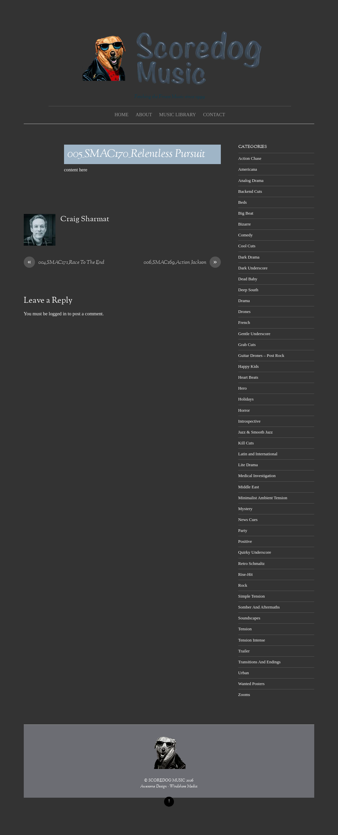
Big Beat (246, 213)
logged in (57, 313)
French (244, 322)
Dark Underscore (253, 267)
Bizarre (244, 224)
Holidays (246, 399)
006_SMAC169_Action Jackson (182, 262)
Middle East (248, 486)
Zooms (244, 694)
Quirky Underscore (254, 552)
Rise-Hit (245, 574)
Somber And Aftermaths (259, 607)
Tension (245, 628)
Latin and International (258, 453)
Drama (244, 300)
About (144, 114)
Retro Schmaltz (251, 563)
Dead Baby (247, 278)
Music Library (177, 114)
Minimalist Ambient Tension (262, 497)
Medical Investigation (257, 475)
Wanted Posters (251, 683)
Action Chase (249, 158)
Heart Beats (248, 377)
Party (242, 530)
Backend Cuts (250, 191)
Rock (242, 585)
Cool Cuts (246, 245)
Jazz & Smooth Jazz (255, 432)
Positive (245, 541)
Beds (242, 202)
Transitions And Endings (259, 661)
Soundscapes (249, 617)
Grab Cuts (247, 344)
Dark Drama (248, 257)
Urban (243, 672)
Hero (242, 388)
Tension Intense (251, 640)
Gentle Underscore (254, 333)
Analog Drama (251, 180)
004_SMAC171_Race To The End (64, 262)
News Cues (248, 519)
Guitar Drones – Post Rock (261, 355)
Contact (214, 114)
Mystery (245, 508)
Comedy (245, 234)
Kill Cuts (246, 442)
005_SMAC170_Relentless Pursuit (136, 154)
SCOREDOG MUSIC (167, 780)
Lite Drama (248, 464)
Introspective (249, 421)
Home (121, 114)
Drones (244, 311)
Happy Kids (248, 366)
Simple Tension (251, 596)
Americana (247, 169)
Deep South (248, 289)
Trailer (244, 650)
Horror (244, 410)
